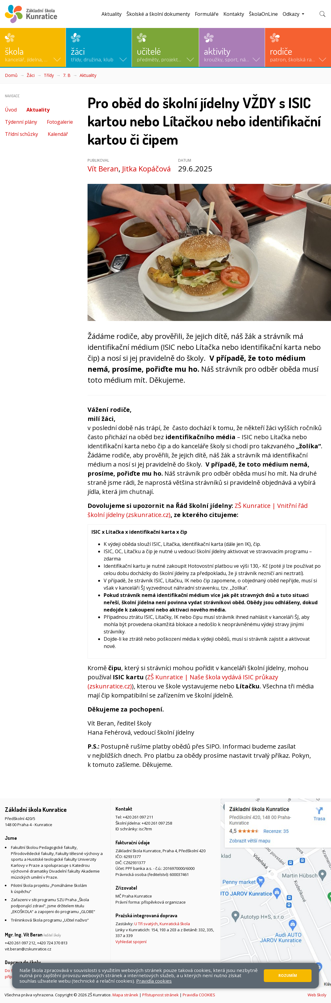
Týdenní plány (21, 122)
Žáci (31, 75)
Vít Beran (103, 169)
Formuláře (207, 14)
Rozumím (287, 975)
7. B (67, 75)
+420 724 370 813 (52, 943)
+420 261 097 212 (20, 943)
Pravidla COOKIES (199, 995)
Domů (11, 75)
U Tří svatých (146, 923)
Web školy (317, 995)
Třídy (49, 75)
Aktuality (112, 14)
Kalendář (58, 134)
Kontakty (233, 14)
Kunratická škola (175, 923)
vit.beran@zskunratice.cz (28, 949)
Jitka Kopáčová (146, 169)
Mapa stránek (125, 995)
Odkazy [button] (292, 14)
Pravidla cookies (154, 981)
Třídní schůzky (21, 134)
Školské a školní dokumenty (158, 14)
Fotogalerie (60, 122)
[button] (33, 47)
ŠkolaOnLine (263, 14)
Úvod (11, 109)
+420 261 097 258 (157, 823)
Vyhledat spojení (131, 941)
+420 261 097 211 (138, 817)
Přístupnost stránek (160, 995)
